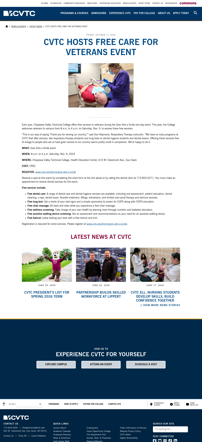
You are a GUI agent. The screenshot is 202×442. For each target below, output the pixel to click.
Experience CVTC (120, 13)
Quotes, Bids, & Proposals (99, 438)
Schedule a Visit (146, 364)
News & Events (129, 3)
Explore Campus (56, 364)
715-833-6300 (11, 428)
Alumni (44, 3)
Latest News (35, 27)
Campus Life (114, 404)
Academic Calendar (62, 431)
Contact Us (157, 3)
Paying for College (93, 404)
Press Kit (23, 436)
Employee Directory (62, 435)
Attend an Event (101, 364)
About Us (164, 13)
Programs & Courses (74, 13)
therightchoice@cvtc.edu (33, 428)
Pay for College (144, 13)
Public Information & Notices (133, 428)
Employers (92, 3)
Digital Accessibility (129, 438)
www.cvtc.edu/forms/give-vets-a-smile (55, 172)
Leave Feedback (38, 436)
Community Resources (74, 3)
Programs (54, 404)
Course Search (59, 428)
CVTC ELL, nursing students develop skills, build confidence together (155, 296)
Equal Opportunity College (98, 431)
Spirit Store (144, 3)
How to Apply (71, 404)
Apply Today (181, 13)
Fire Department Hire (96, 435)
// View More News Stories (160, 305)
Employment (92, 428)
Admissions (98, 13)
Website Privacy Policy (130, 431)
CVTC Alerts (125, 435)
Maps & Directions (61, 438)
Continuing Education (110, 3)
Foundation (55, 3)
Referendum (171, 3)
